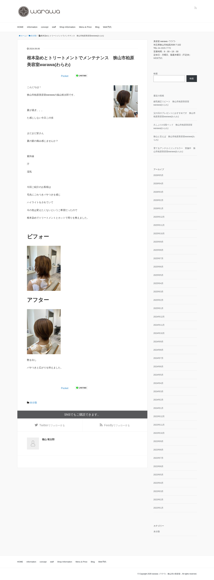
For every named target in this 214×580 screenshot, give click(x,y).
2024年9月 (158, 341)
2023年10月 (159, 433)
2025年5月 (158, 275)
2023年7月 (158, 458)
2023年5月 (158, 474)
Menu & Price (85, 27)
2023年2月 (158, 499)
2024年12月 (159, 316)
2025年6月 (158, 266)
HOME (20, 27)
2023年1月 (158, 508)
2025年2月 (158, 300)
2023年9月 (158, 441)
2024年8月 (158, 350)
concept (44, 27)
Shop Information (67, 27)
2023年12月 (159, 416)
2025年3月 (158, 291)
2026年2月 (158, 200)
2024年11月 (159, 325)
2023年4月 (158, 483)
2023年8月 (158, 449)
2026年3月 (158, 192)
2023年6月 (158, 466)
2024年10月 (159, 333)
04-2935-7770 (164, 48)
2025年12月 (159, 217)
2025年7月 (158, 258)
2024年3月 (158, 391)
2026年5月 (158, 175)
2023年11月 (159, 425)
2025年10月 (159, 233)
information (32, 27)
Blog (97, 27)
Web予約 (107, 27)
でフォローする (52, 425)
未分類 (33, 402)
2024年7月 (158, 358)
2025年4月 (158, 283)
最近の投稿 (158, 95)
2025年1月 (158, 308)
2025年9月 (158, 242)
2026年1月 (158, 208)
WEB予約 (157, 58)
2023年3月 (158, 491)
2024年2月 (158, 399)
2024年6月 (158, 366)
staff (54, 27)
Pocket (64, 76)
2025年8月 (158, 250)
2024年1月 (158, 408)
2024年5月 (158, 375)
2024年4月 (158, 383)
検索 (155, 73)
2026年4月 (158, 183)
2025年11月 (159, 225)
